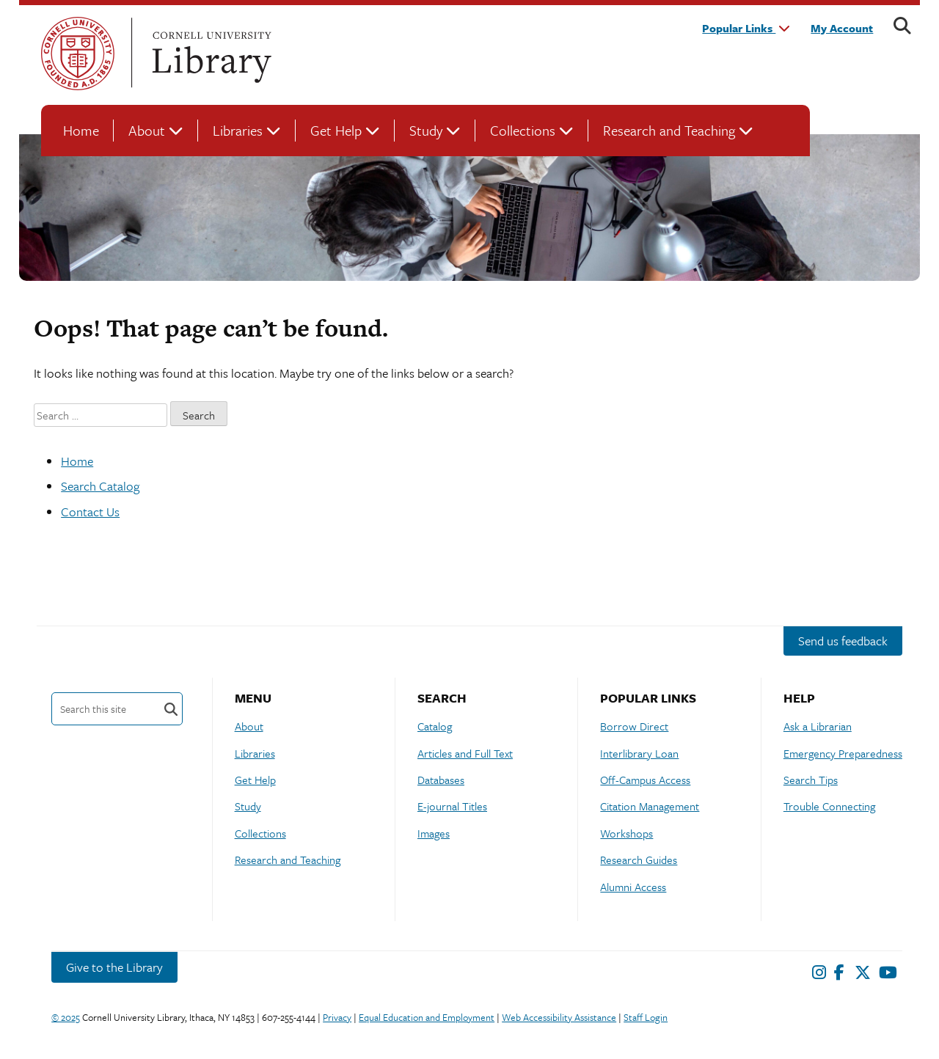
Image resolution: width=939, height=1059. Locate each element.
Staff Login (646, 1017)
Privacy (337, 1017)
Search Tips (810, 780)
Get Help (336, 130)
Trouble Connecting (829, 806)
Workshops (626, 833)
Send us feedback (843, 640)
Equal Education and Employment (426, 1017)
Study (425, 130)
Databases (440, 780)
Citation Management (649, 806)
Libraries (238, 130)
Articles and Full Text (465, 753)
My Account (842, 28)
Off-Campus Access (645, 780)
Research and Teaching (669, 130)
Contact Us (90, 511)
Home (81, 130)
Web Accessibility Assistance (559, 1017)
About (146, 130)
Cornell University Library (209, 53)
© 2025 (65, 1017)
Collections (522, 130)
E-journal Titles (452, 806)
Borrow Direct (634, 726)
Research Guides (638, 859)
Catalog (434, 726)
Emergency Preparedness (842, 753)
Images (433, 833)
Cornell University (77, 53)
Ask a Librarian (817, 726)
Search (171, 709)
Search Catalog (100, 486)
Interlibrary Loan (639, 753)
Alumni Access (633, 887)
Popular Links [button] (746, 28)
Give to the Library (114, 967)
